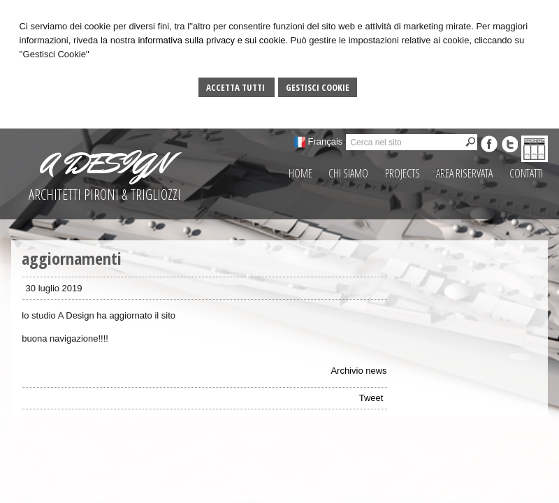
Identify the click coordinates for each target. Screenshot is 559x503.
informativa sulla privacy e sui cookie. (213, 40)
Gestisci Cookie (317, 87)
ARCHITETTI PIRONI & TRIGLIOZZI (105, 194)
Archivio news (358, 370)
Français (325, 141)
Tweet (371, 398)
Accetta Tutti (236, 87)
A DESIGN (104, 163)
